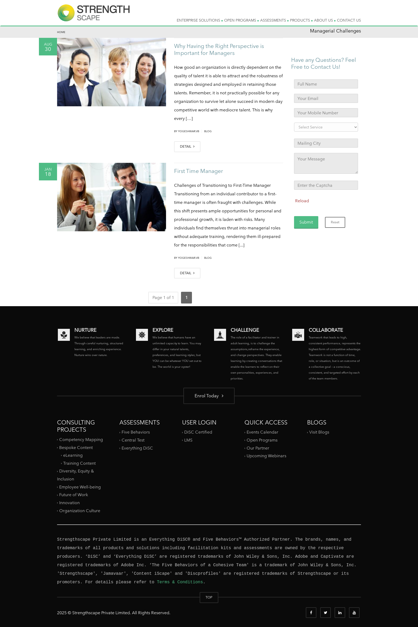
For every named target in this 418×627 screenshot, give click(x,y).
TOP (209, 597)
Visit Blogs (319, 432)
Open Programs (262, 440)
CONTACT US (349, 20)
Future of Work (73, 494)
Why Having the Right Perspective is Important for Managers (219, 49)
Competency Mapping (81, 439)
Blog (208, 131)
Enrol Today (209, 395)
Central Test (133, 440)
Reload (302, 200)
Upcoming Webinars (266, 455)
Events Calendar (262, 432)
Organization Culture (79, 510)
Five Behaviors (136, 432)
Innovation (69, 502)
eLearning (73, 455)
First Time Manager (198, 171)
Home (61, 32)
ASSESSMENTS (274, 20)
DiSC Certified (198, 432)
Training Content (79, 463)
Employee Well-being (80, 487)
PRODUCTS (301, 20)
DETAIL (187, 146)
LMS (188, 440)
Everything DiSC (138, 448)
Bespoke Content (76, 447)
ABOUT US (325, 20)
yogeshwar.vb (188, 131)
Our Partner (258, 448)
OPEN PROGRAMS (241, 20)
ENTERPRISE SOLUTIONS (200, 20)
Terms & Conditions (180, 582)
